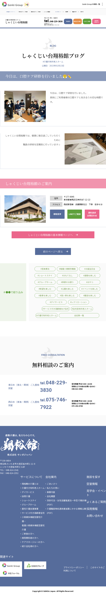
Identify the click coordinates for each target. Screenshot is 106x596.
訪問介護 (26, 496)
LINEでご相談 (87, 21)
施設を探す (93, 477)
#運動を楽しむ (89, 275)
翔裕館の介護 (74, 11)
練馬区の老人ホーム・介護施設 (36, 11)
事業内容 (51, 492)
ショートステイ (29, 500)
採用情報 (92, 509)
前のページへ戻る (53, 251)
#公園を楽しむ (67, 288)
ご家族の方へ (28, 533)
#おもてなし (67, 275)
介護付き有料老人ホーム (33, 487)
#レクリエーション (78, 302)
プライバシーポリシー (73, 567)
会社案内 (50, 477)
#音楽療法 (45, 268)
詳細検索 (66, 11)
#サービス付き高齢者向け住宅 (56, 308)
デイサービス (28, 492)
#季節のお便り (67, 282)
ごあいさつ (52, 483)
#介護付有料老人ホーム (53, 61)
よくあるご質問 (96, 502)
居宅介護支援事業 (30, 508)
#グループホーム (45, 282)
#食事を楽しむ (45, 295)
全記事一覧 (79, 315)
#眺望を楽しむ (45, 288)
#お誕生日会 (89, 268)
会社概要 (51, 496)
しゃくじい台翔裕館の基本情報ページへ (53, 235)
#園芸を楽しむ (89, 295)
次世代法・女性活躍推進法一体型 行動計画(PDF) (67, 502)
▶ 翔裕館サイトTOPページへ (10, 11)
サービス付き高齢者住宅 (33, 512)
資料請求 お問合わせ (96, 21)
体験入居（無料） (77, 21)
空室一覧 (81, 11)
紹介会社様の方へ (30, 546)
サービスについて (31, 477)
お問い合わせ (95, 516)
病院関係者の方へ (30, 537)
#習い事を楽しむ (67, 295)
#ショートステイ (45, 275)
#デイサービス (56, 302)
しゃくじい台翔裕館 (47, 11)
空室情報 (92, 484)
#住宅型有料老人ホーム (82, 308)
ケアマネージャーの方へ (33, 542)
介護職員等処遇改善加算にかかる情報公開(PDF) (66, 510)
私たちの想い (53, 487)
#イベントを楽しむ (89, 288)
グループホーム (29, 504)
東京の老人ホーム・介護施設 (23, 11)
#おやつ (89, 282)
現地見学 (68, 21)
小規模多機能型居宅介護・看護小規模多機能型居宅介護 (33, 523)
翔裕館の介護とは (30, 483)
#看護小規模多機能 (67, 268)
